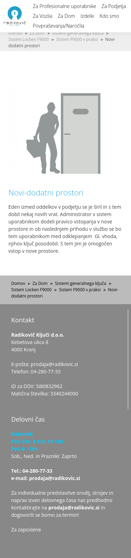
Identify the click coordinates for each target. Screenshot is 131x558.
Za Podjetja (114, 6)
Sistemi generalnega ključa (77, 33)
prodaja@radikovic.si (74, 507)
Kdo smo (109, 16)
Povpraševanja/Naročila (58, 25)
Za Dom (66, 16)
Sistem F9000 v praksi (77, 39)
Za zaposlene (26, 529)
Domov (15, 33)
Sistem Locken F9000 (28, 39)
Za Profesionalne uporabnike (64, 6)
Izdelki (87, 16)
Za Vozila (42, 16)
